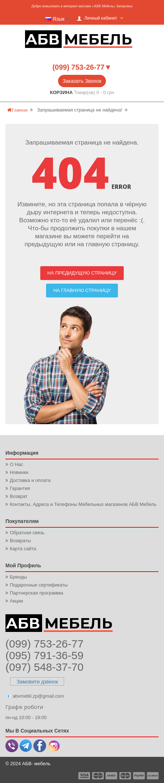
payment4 (125, 775)
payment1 (84, 775)
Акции (16, 601)
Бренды (18, 577)
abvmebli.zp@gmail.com (38, 696)
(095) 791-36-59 (44, 655)
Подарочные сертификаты (38, 585)
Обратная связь (27, 532)
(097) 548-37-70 (44, 667)
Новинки (19, 472)
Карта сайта (23, 548)
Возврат (19, 496)
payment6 (152, 775)
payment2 (98, 775)
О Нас (16, 464)
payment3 (111, 775)
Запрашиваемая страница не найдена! (79, 110)
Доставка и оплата (30, 480)
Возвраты (20, 540)
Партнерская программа (36, 593)
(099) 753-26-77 (44, 644)
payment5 (138, 775)
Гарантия (20, 488)
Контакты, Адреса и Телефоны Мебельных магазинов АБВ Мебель (83, 504)
